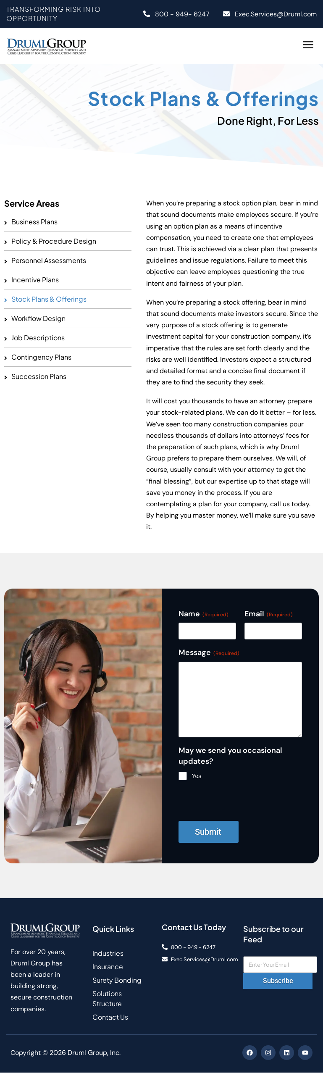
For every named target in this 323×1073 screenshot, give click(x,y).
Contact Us (110, 1017)
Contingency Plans (41, 356)
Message (209, 652)
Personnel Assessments (48, 260)
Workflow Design (38, 318)
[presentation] (242, 804)
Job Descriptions (38, 337)
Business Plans (34, 221)
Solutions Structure (107, 998)
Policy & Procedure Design (53, 241)
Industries (107, 953)
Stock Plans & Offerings (49, 299)
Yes (197, 776)
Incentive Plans (35, 279)
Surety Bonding (117, 980)
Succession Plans (38, 376)
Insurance (107, 967)
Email (268, 614)
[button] (308, 46)
